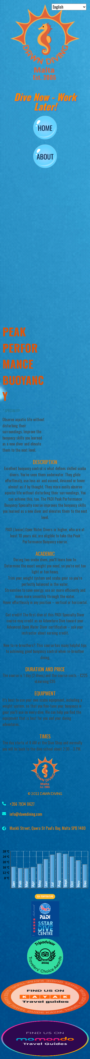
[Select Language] (69, 7)
